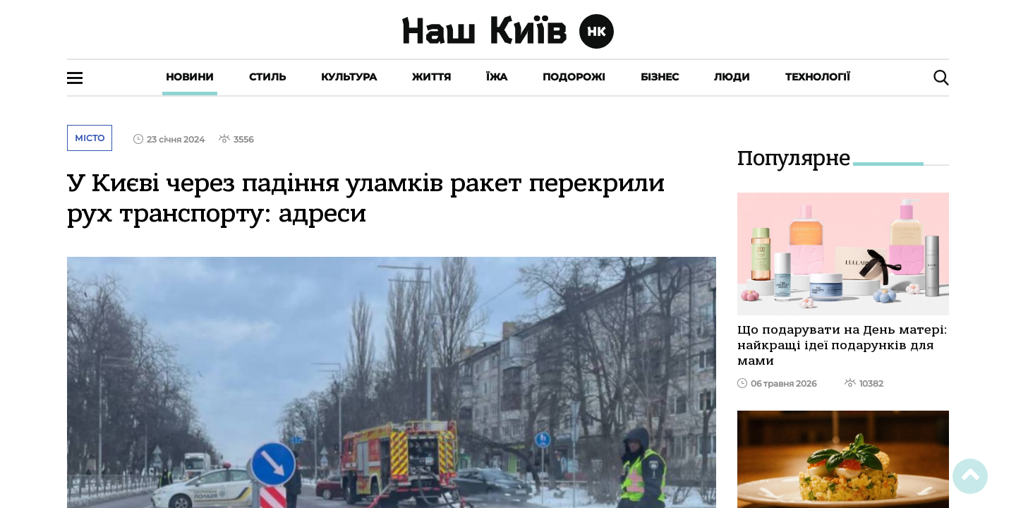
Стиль (267, 77)
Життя (431, 77)
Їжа (496, 77)
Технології (817, 77)
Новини (190, 77)
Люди (732, 77)
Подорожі (574, 77)
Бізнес (660, 77)
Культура (349, 77)
